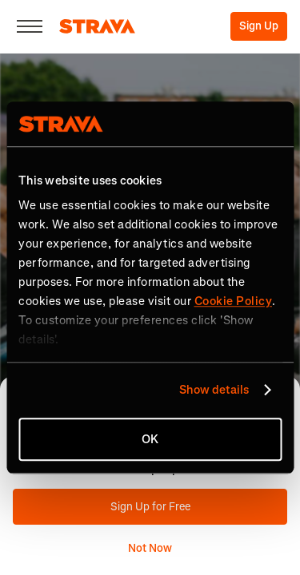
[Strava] (97, 26)
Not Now (150, 548)
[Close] (29, 26)
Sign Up (258, 26)
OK (150, 439)
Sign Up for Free (150, 506)
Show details (214, 390)
